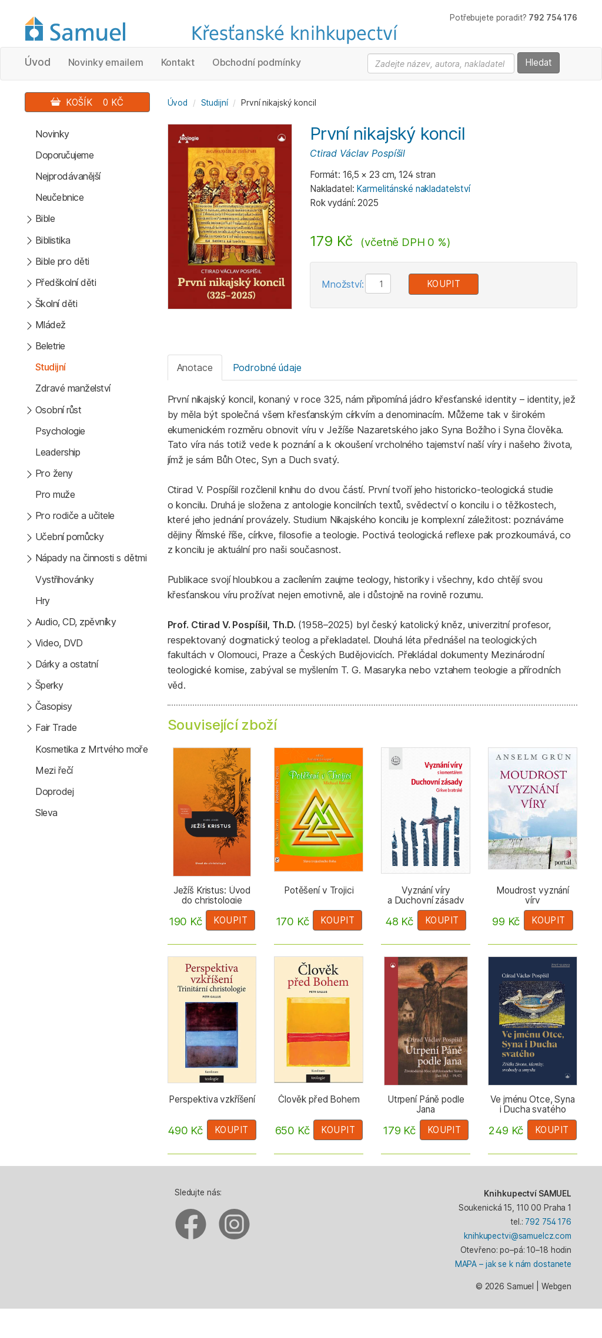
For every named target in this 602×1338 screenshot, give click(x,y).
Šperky (49, 685)
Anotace (195, 367)
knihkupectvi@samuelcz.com (517, 1236)
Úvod (38, 62)
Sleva (46, 812)
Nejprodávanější (68, 176)
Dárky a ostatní (66, 664)
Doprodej (54, 791)
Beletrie (50, 346)
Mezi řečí (54, 770)
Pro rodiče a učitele (75, 515)
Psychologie (60, 431)
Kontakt (178, 62)
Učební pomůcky (69, 536)
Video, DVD (59, 643)
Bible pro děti (62, 261)
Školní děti (56, 303)
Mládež (50, 325)
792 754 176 (548, 1221)
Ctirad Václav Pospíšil (357, 153)
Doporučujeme (64, 155)
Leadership (57, 452)
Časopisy (53, 706)
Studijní (50, 367)
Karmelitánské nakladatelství (413, 188)
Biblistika (53, 240)
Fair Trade (56, 727)
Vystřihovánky (64, 579)
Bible (45, 218)
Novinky (52, 134)
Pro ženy (54, 473)
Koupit (444, 283)
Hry (42, 600)
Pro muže (55, 494)
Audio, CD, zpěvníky (75, 622)
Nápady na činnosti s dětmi (91, 558)
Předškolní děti (65, 282)
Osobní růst (58, 410)
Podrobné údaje (267, 367)
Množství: (343, 284)
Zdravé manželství (73, 388)
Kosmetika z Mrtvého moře (91, 749)
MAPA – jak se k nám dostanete (513, 1264)
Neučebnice (59, 197)
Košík (87, 102)
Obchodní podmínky (256, 62)
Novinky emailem (105, 62)
